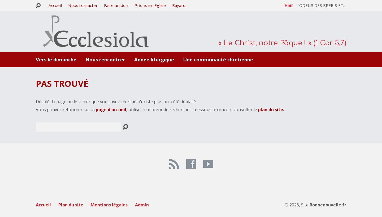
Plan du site (70, 205)
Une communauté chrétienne (218, 59)
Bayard (178, 5)
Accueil (55, 5)
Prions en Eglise (150, 5)
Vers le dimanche (56, 59)
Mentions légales (109, 205)
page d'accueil (111, 109)
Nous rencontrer (105, 59)
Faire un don (116, 5)
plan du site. (271, 109)
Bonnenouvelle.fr (328, 205)
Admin (142, 205)
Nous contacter (83, 5)
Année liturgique (154, 59)
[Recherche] (78, 127)
